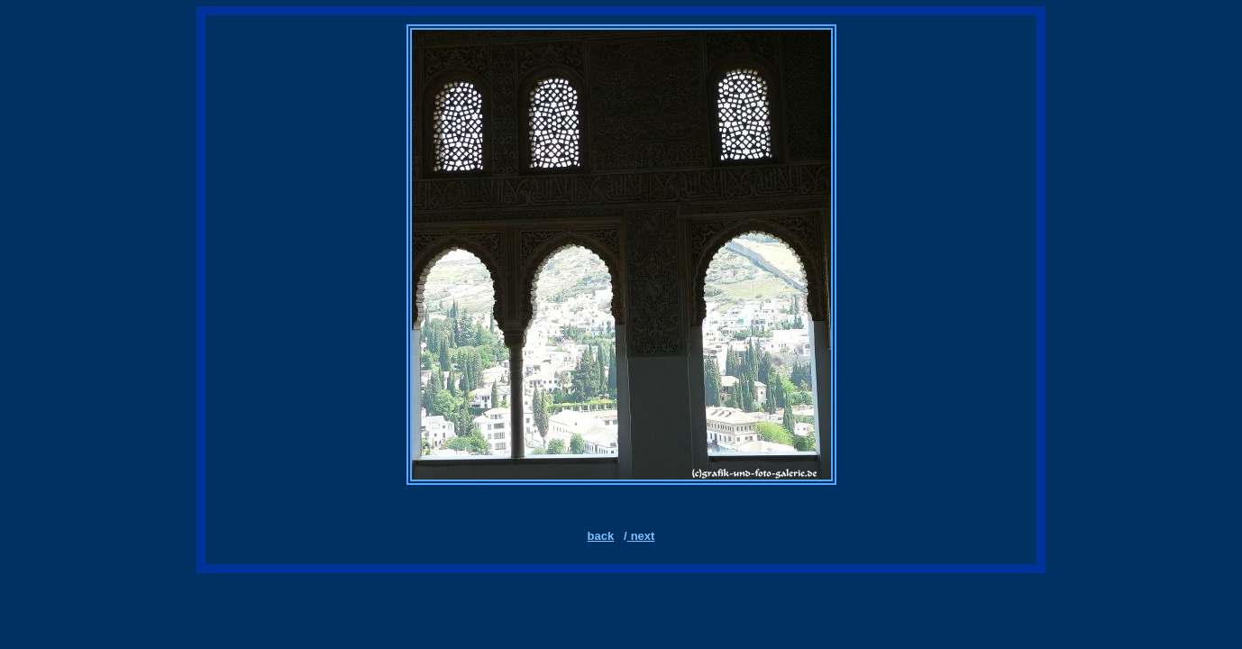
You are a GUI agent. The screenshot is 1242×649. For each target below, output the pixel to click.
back (601, 536)
